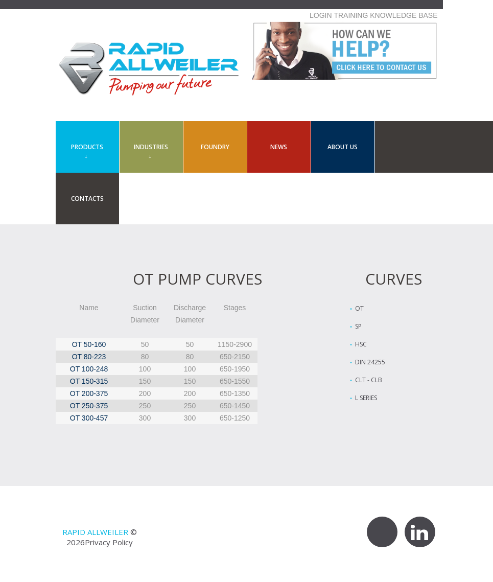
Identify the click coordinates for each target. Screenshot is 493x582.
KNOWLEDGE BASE (403, 15)
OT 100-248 (89, 369)
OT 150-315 (89, 381)
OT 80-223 (89, 357)
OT (359, 308)
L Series (366, 397)
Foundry (215, 147)
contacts (87, 198)
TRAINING (351, 15)
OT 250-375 (89, 406)
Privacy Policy (109, 542)
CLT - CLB (368, 380)
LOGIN (321, 15)
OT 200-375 (89, 393)
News (278, 147)
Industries (151, 147)
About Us (342, 147)
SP (358, 326)
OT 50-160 (89, 344)
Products (87, 147)
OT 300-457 (89, 418)
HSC (361, 344)
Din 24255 (370, 362)
